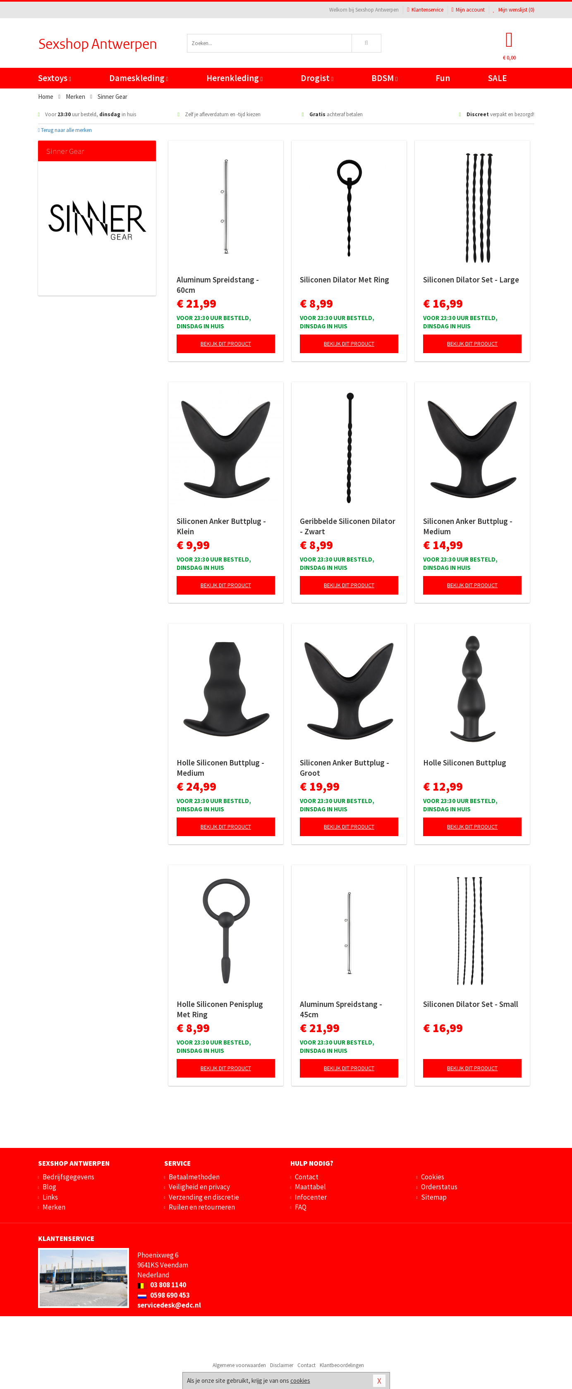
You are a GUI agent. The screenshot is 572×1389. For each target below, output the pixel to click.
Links (50, 1197)
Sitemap (434, 1197)
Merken (54, 1207)
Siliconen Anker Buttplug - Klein (221, 526)
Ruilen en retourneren (202, 1207)
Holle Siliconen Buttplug (464, 762)
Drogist (317, 78)
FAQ (300, 1207)
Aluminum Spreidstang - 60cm (218, 285)
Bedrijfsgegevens (68, 1176)
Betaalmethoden (194, 1176)
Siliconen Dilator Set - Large (471, 279)
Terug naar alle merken (65, 130)
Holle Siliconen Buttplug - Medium (220, 768)
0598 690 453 (163, 1295)
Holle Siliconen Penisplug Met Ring (220, 1009)
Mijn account (468, 9)
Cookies (432, 1176)
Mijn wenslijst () (513, 9)
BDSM (384, 78)
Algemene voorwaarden (239, 1365)
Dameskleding (138, 78)
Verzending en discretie (204, 1197)
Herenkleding (234, 78)
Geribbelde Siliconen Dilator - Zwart (347, 526)
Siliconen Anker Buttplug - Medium (467, 526)
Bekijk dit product (226, 343)
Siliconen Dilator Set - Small (470, 1004)
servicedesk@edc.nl (169, 1305)
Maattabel (310, 1186)
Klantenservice (425, 9)
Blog (49, 1186)
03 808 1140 (161, 1284)
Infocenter (311, 1197)
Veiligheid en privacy (199, 1186)
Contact (306, 1176)
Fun (443, 78)
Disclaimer (281, 1365)
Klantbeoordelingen (342, 1365)
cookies (300, 1380)
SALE (497, 78)
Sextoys (54, 78)
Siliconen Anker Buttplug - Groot (344, 768)
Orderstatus (439, 1186)
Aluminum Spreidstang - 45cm (341, 1009)
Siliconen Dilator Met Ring (344, 279)
